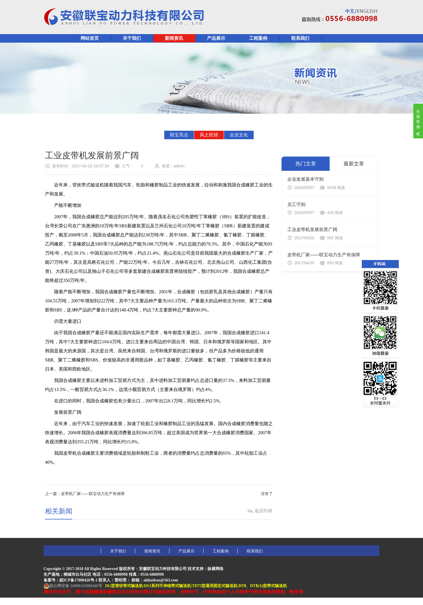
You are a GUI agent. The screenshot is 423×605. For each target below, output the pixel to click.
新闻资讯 (174, 38)
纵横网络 (215, 569)
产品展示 (216, 38)
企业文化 (239, 134)
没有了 (267, 493)
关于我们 (132, 38)
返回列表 (263, 510)
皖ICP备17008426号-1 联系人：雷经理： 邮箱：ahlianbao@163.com (118, 580)
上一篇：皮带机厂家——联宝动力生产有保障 (85, 493)
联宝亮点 (179, 134)
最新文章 (354, 164)
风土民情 (209, 134)
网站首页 (90, 38)
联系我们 (300, 38)
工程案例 (258, 38)
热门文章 (305, 164)
